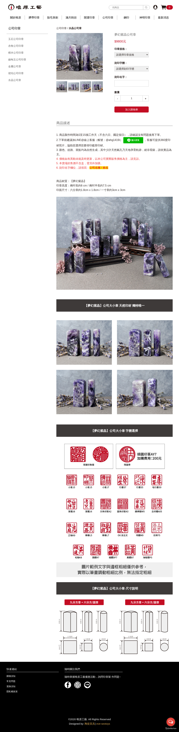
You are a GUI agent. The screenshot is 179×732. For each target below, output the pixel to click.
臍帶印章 (34, 17)
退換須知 (11, 686)
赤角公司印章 (16, 45)
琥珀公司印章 (16, 73)
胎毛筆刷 (52, 17)
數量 (117, 92)
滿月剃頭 (71, 17)
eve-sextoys (103, 723)
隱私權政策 (12, 691)
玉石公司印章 (16, 38)
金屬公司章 (14, 66)
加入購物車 (131, 109)
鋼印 (126, 17)
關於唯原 (15, 17)
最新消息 (163, 17)
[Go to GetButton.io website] (170, 728)
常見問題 (11, 681)
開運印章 (89, 17)
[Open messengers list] (170, 722)
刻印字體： (120, 62)
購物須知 (11, 676)
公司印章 (107, 17)
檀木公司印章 (16, 52)
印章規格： (120, 48)
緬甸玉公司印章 (17, 59)
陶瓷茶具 (90, 723)
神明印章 (144, 17)
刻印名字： (120, 77)
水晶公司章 (14, 80)
